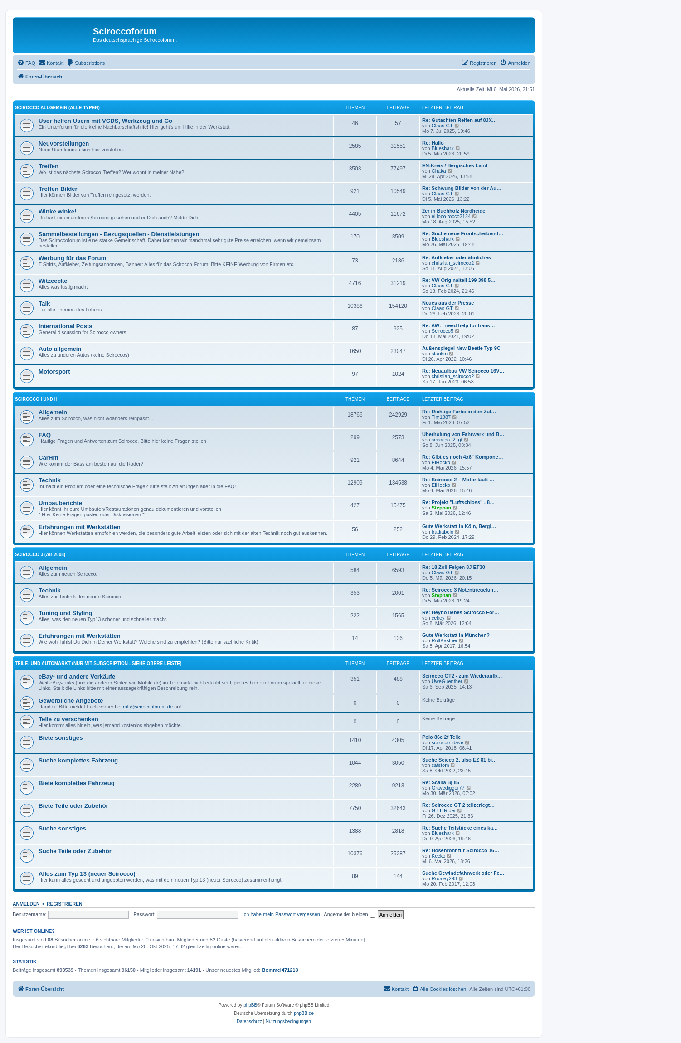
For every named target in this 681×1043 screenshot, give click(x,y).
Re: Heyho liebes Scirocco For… (460, 612)
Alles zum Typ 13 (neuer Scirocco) (87, 873)
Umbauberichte (60, 503)
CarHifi (48, 457)
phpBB (250, 1005)
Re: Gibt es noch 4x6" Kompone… (462, 457)
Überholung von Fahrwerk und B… (463, 434)
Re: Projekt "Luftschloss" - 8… (458, 502)
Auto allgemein (60, 348)
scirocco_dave (447, 742)
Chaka (439, 171)
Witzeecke (53, 280)
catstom (440, 765)
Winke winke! (57, 211)
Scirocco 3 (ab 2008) (40, 554)
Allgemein (53, 412)
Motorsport (54, 371)
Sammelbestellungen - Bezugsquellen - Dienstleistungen (119, 234)
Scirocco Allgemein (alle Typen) (57, 107)
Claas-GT (442, 125)
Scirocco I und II (36, 399)
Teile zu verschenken (68, 719)
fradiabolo (442, 531)
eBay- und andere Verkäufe (77, 676)
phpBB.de (304, 1013)
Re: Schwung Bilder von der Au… (461, 188)
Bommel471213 (280, 970)
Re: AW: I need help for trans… (458, 325)
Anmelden (26, 904)
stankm (440, 353)
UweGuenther (447, 681)
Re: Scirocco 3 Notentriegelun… (460, 589)
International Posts (65, 326)
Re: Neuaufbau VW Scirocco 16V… (463, 371)
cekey (438, 618)
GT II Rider (444, 810)
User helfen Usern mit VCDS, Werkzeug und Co (105, 120)
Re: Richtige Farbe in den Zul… (459, 411)
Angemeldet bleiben (349, 914)
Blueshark (443, 148)
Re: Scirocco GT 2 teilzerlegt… (458, 805)
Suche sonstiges (62, 828)
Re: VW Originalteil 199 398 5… (459, 280)
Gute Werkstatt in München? (456, 635)
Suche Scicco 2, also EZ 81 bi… (459, 759)
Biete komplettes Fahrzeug (77, 783)
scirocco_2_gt (447, 439)
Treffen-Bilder (58, 188)
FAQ (45, 435)
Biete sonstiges (61, 737)
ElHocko (441, 462)
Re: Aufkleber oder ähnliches (456, 257)
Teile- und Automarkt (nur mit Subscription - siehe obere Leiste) (98, 663)
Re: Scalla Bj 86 (440, 782)
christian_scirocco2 (453, 263)
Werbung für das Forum (72, 258)
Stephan (441, 507)
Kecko (439, 856)
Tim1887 (441, 417)
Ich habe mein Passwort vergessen (281, 914)
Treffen (48, 166)
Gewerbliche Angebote (71, 700)
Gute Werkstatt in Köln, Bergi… (459, 526)
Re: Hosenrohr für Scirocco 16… (460, 850)
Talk (44, 303)
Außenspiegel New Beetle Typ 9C (461, 348)
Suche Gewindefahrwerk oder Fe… (463, 873)
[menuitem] (26, 63)
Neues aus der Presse (448, 303)
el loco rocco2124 (451, 216)
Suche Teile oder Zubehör (75, 851)
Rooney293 (444, 878)
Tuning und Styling (65, 613)
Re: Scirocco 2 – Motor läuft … (458, 479)
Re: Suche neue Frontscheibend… (462, 233)
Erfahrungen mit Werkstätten (80, 527)
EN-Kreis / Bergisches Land (454, 165)
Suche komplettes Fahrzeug (78, 760)
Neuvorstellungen (64, 143)
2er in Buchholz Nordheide (453, 210)
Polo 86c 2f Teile (441, 737)
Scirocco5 (442, 331)
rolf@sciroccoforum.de (148, 706)
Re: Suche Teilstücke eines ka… (460, 827)
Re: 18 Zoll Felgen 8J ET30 (453, 567)
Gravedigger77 (448, 788)
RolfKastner (444, 640)
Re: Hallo (433, 143)
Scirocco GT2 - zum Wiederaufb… (462, 676)
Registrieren (65, 904)
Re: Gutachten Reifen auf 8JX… (459, 120)
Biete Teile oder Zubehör (73, 805)
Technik (50, 480)
